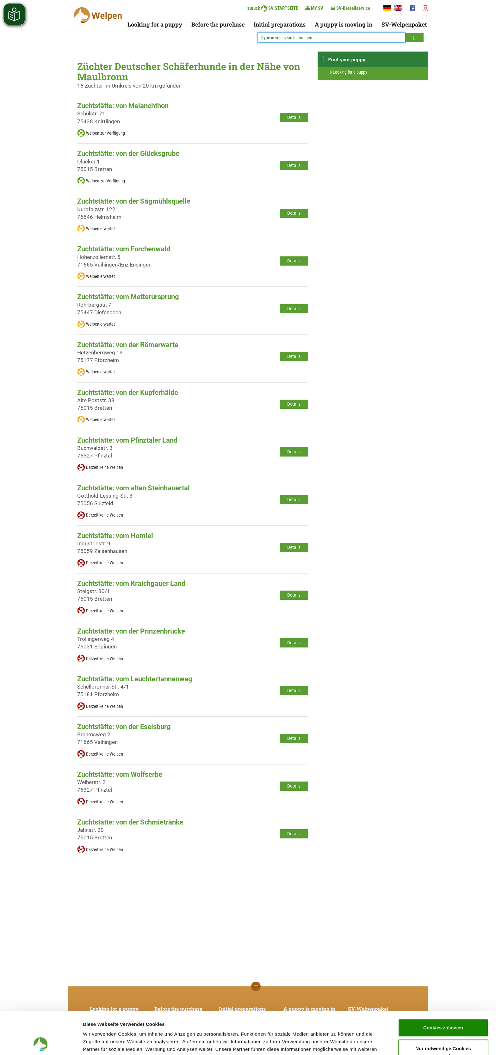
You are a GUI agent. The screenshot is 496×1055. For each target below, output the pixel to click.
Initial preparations (280, 24)
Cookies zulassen (443, 985)
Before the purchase (218, 24)
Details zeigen (336, 1042)
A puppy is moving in (343, 24)
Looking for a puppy (154, 24)
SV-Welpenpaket (404, 24)
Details (294, 117)
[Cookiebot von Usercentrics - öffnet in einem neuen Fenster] (41, 1042)
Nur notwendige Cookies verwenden (443, 1009)
